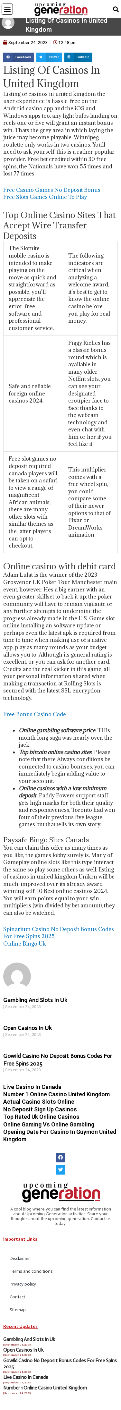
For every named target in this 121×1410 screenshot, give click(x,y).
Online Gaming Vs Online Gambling (48, 1128)
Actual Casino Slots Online (38, 1105)
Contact (17, 1301)
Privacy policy (23, 1288)
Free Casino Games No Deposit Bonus (51, 193)
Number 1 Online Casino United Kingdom (56, 1098)
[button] (7, 9)
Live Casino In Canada (32, 1090)
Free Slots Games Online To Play (45, 201)
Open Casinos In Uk (27, 1032)
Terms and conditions (31, 1275)
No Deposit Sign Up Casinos (40, 1113)
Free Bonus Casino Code (34, 718)
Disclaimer (20, 1262)
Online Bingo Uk (24, 947)
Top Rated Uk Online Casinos (41, 1120)
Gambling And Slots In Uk (35, 1004)
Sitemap (18, 1314)
